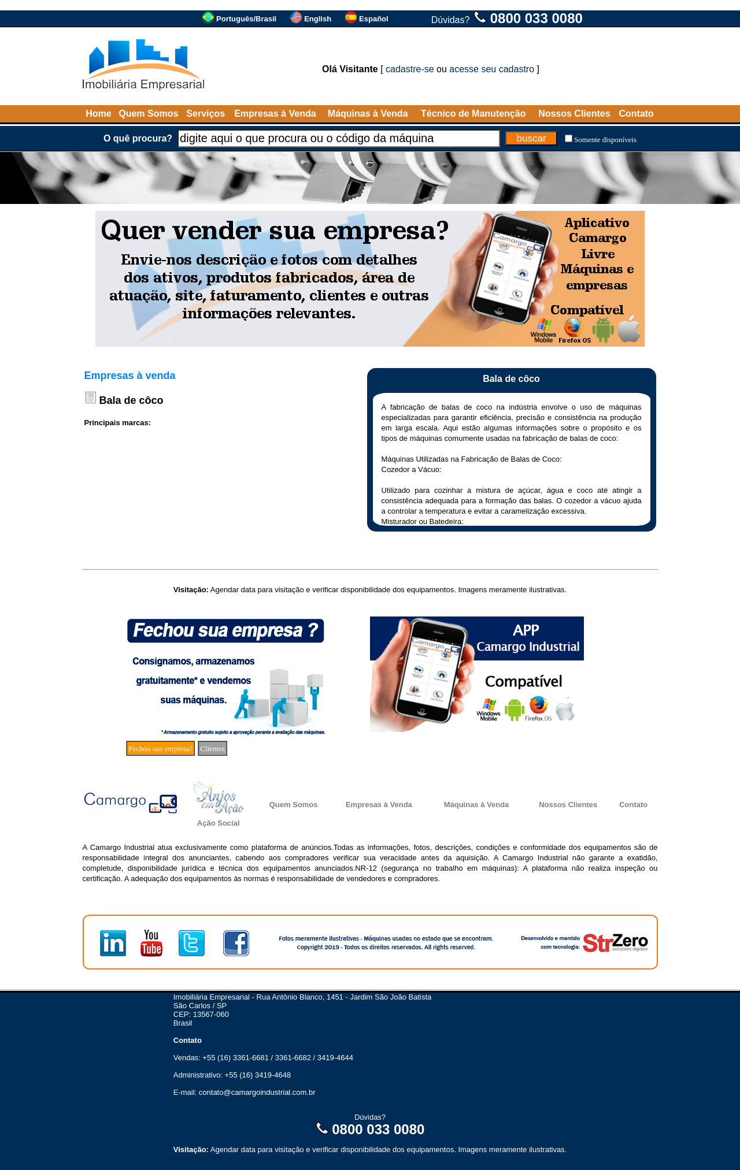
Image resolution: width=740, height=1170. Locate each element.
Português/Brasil (246, 18)
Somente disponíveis (605, 139)
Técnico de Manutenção (473, 113)
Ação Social (218, 823)
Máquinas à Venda (368, 113)
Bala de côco (131, 400)
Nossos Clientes (574, 113)
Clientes (212, 748)
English (317, 18)
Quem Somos (148, 113)
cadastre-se (410, 69)
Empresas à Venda (275, 113)
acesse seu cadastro (491, 69)
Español (373, 18)
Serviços (205, 113)
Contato (636, 113)
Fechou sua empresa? (160, 748)
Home (98, 113)
